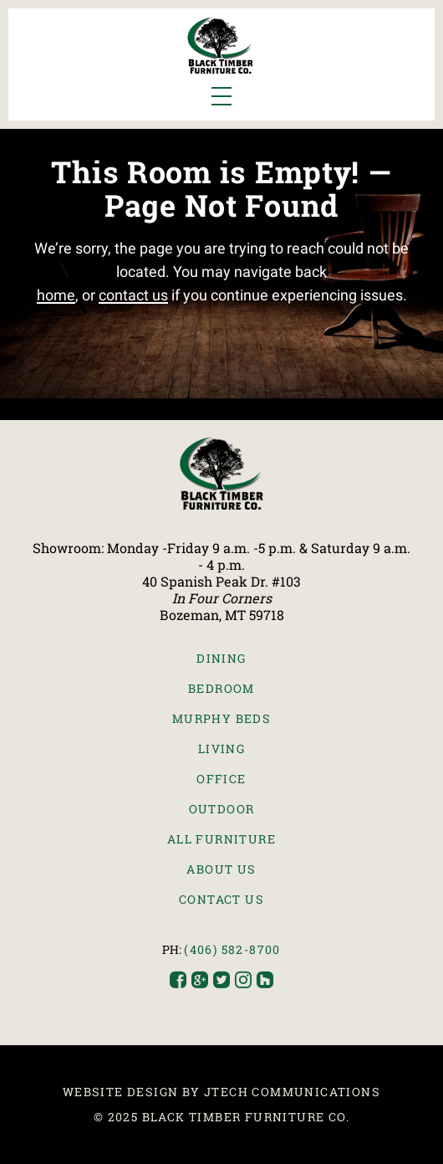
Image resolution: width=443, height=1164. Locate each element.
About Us (221, 869)
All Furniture (221, 839)
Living (221, 748)
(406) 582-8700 (232, 949)
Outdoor (222, 809)
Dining (221, 658)
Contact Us (221, 899)
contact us (133, 295)
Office (221, 779)
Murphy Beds (221, 718)
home (56, 295)
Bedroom (221, 688)
